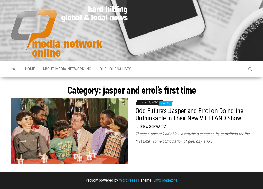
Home (30, 68)
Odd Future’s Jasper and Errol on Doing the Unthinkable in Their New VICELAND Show (189, 114)
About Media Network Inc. (67, 68)
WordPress (128, 180)
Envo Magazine (165, 180)
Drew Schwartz (153, 127)
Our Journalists (116, 68)
